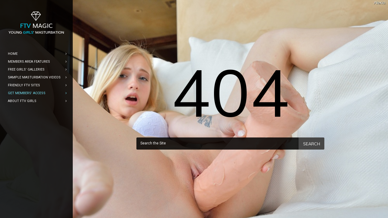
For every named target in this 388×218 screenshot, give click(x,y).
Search (311, 144)
